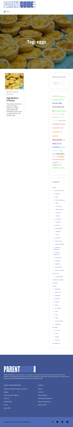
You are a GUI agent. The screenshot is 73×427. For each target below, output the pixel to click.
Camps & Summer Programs (11, 395)
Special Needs (58, 267)
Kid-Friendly (58, 308)
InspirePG (58, 222)
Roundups (55, 327)
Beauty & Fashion (59, 190)
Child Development (60, 200)
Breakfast (10, 92)
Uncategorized (56, 343)
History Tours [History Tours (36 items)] (56, 114)
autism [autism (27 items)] (54, 154)
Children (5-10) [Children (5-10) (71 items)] (58, 168)
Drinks (56, 305)
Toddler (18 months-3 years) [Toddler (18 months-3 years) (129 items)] (57, 131)
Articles (54, 187)
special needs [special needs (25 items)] (62, 120)
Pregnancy (58, 264)
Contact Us (41, 392)
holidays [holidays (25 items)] (58, 117)
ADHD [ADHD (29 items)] (54, 150)
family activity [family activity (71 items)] (58, 99)
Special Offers (7, 408)
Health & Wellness (59, 244)
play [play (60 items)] (61, 150)
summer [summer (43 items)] (61, 157)
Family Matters (58, 228)
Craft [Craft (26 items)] (63, 140)
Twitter (57, 422)
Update (57, 337)
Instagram (62, 422)
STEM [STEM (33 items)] (54, 159)
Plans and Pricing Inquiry (44, 401)
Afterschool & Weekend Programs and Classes (15, 389)
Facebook (52, 422)
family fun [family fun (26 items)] (62, 147)
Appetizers (57, 289)
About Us (40, 389)
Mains (56, 311)
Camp (56, 197)
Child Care (6, 398)
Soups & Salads (59, 321)
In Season (57, 330)
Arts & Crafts (55, 273)
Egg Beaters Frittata (13, 99)
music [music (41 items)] (61, 162)
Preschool (58, 213)
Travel (57, 234)
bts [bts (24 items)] (53, 171)
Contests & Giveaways (58, 280)
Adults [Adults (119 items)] (55, 96)
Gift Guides (58, 238)
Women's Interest (59, 270)
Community (58, 219)
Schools (6, 405)
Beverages (57, 295)
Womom (57, 340)
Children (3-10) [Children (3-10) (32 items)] (56, 165)
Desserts (57, 302)
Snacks (57, 318)
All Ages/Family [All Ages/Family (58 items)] (60, 111)
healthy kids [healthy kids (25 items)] (62, 96)
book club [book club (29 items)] (55, 157)
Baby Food (58, 292)
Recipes (16, 92)
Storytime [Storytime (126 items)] (57, 139)
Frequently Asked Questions (45, 398)
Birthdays (57, 194)
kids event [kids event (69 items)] (60, 154)
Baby (57, 203)
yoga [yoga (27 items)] (57, 150)
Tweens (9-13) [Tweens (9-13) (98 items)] (58, 124)
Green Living (58, 241)
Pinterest (67, 422)
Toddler (58, 216)
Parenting (57, 261)
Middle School (59, 209)
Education (57, 225)
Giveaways (55, 283)
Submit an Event (42, 405)
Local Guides (58, 257)
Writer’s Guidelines (42, 395)
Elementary (59, 206)
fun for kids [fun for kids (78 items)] (57, 103)
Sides (56, 314)
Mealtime (58, 231)
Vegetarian (10, 94)
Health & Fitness (8, 401)
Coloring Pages (59, 276)
